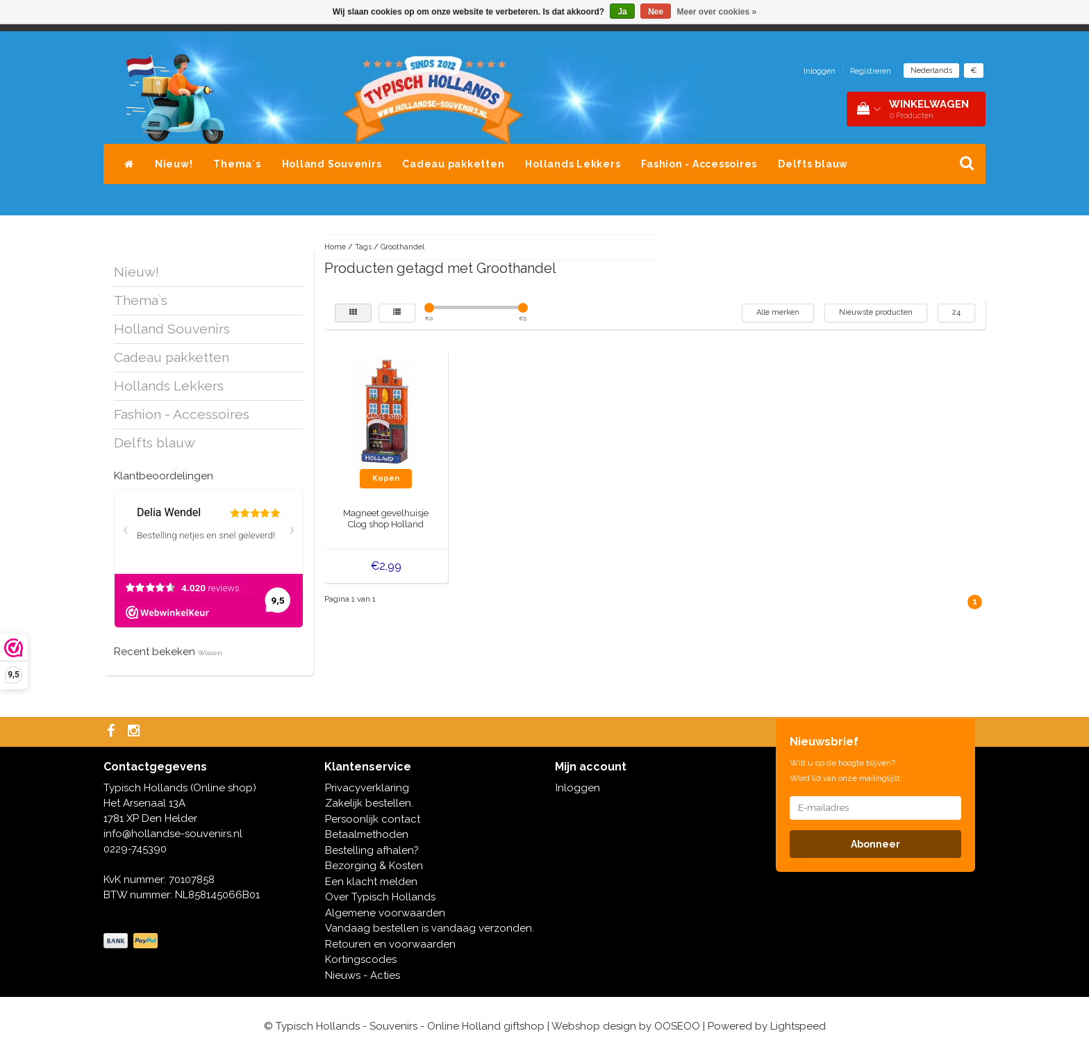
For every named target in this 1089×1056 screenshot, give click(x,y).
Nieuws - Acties (362, 975)
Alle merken (777, 312)
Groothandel (402, 246)
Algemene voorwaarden (385, 913)
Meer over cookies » (717, 12)
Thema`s (236, 164)
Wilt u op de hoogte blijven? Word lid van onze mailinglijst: (846, 770)
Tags (363, 246)
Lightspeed (798, 1026)
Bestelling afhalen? (372, 850)
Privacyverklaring (367, 788)
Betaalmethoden (366, 834)
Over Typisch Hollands (380, 897)
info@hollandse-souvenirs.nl (172, 833)
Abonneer (875, 844)
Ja (621, 12)
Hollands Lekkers (572, 164)
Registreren (870, 71)
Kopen (385, 478)
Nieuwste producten (876, 312)
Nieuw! (174, 164)
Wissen (210, 653)
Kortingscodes (361, 959)
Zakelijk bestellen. (369, 803)
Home (335, 246)
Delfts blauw (813, 164)
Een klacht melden (371, 881)
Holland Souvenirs (332, 164)
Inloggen (820, 71)
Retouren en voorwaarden (390, 944)
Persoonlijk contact (372, 819)
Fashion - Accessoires (699, 164)
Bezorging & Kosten (374, 865)
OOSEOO (677, 1026)
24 (956, 312)
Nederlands (931, 70)
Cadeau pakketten (453, 164)
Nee (655, 12)
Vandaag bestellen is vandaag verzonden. (429, 928)
